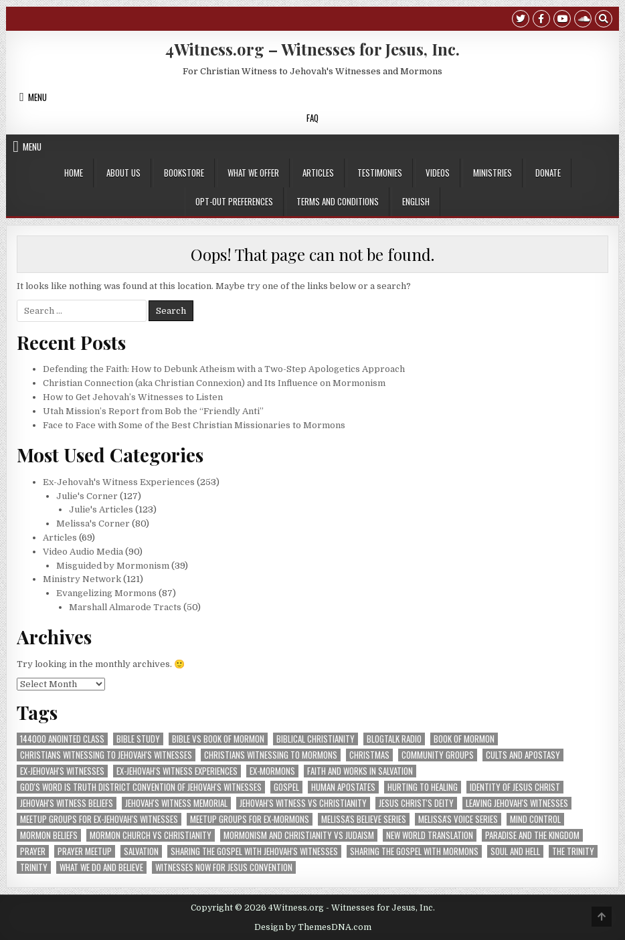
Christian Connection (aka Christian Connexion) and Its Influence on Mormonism (214, 383)
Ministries (492, 172)
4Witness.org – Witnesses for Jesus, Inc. (312, 49)
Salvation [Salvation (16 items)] (141, 851)
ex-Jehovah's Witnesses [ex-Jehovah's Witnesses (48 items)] (62, 771)
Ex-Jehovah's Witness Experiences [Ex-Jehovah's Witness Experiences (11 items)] (177, 771)
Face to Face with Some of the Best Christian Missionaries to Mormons (194, 425)
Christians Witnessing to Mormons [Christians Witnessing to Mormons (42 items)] (270, 755)
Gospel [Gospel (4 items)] (286, 787)
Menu (37, 97)
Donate (548, 172)
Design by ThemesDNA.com (312, 927)
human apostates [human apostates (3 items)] (343, 787)
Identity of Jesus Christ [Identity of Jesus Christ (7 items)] (515, 787)
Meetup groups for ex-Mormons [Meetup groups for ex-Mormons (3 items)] (249, 819)
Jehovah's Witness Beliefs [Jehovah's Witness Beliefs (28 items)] (66, 803)
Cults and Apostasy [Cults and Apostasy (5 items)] (523, 755)
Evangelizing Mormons (106, 593)
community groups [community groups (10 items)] (437, 755)
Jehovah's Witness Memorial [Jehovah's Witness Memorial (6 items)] (176, 803)
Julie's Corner (87, 496)
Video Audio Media (83, 552)
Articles (318, 172)
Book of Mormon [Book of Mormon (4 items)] (464, 739)
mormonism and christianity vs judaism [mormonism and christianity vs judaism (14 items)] (299, 835)
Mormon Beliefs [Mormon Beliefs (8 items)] (49, 835)
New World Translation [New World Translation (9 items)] (429, 835)
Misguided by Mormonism (112, 566)
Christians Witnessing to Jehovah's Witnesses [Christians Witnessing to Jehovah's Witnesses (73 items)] (106, 755)
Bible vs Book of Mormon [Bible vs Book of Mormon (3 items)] (218, 739)
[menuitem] (415, 201)
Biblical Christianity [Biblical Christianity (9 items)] (315, 739)
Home (73, 172)
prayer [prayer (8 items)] (33, 851)
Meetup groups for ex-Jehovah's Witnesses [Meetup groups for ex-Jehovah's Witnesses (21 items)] (99, 819)
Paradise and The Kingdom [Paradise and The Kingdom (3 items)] (532, 835)
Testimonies (379, 172)
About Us (123, 172)
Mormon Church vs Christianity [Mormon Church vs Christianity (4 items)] (150, 835)
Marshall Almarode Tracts (125, 607)
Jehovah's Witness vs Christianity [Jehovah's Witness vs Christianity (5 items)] (303, 803)
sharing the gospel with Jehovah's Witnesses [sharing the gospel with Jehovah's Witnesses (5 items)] (254, 851)
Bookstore (184, 172)
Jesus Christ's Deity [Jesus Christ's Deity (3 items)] (416, 803)
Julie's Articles (101, 509)
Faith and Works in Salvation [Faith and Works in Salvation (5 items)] (360, 771)
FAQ (312, 117)
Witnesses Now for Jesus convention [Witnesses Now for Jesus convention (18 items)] (223, 867)
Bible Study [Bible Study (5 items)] (138, 739)
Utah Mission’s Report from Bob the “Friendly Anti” (153, 411)
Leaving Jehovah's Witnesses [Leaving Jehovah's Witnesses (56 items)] (517, 803)
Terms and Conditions (337, 201)
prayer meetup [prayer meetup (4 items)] (85, 851)
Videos (438, 172)
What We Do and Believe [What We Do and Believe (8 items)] (101, 867)
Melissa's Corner (93, 524)
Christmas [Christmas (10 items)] (369, 755)
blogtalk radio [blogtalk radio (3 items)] (394, 739)
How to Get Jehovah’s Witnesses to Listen (133, 397)
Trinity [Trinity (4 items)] (34, 867)
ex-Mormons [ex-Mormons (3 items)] (272, 771)
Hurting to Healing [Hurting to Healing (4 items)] (422, 787)
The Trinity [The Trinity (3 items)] (573, 851)
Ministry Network (82, 579)
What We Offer (253, 172)
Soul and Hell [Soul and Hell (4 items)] (515, 851)
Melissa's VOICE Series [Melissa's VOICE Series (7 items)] (458, 819)
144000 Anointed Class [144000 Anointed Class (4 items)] (62, 739)
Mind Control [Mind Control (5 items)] (535, 819)
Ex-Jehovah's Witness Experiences (119, 482)
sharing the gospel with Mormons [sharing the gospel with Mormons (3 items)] (414, 851)
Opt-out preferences (234, 201)
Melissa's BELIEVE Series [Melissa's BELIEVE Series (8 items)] (363, 819)
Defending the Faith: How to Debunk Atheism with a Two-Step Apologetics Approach (224, 369)
